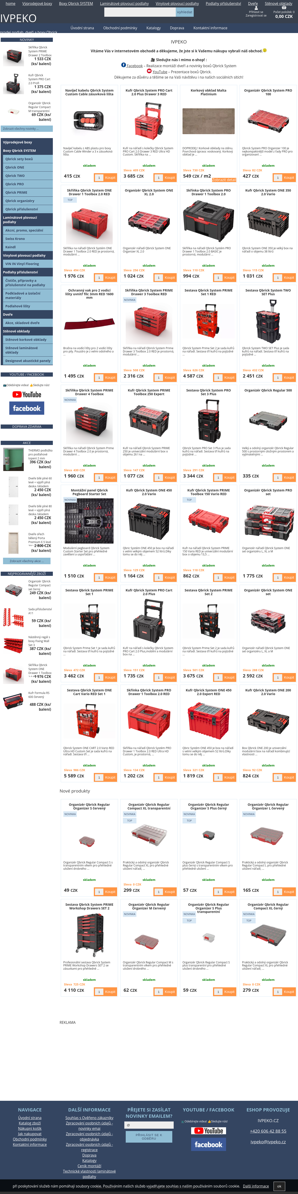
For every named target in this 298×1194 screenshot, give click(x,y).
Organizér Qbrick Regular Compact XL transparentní (149, 806)
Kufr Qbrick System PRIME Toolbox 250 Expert (149, 392)
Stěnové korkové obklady (26, 339)
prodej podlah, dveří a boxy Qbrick (28, 32)
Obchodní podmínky (120, 28)
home (11, 3)
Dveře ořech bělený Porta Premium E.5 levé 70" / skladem (39, 539)
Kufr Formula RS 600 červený (38, 695)
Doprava (177, 28)
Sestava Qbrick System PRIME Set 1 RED (209, 292)
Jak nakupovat (29, 1133)
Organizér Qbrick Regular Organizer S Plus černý (208, 806)
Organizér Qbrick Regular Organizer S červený (89, 806)
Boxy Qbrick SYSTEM (76, 3)
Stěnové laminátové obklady (21, 350)
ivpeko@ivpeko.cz (268, 1141)
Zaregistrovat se (256, 15)
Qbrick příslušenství (21, 209)
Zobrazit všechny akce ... (27, 561)
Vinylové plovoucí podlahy (177, 3)
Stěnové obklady (16, 331)
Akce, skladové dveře (22, 323)
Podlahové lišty (17, 306)
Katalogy (153, 28)
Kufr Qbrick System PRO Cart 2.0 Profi (39, 79)
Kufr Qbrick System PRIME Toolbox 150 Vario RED (208, 492)
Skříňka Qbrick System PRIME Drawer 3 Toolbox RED (149, 292)
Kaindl (10, 247)
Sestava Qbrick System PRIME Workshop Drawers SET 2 (89, 906)
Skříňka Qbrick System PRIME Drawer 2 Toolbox (39, 51)
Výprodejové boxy (37, 3)
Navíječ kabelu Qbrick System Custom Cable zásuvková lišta (89, 92)
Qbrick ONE (14, 167)
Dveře (8, 314)
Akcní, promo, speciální (24, 230)
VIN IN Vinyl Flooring (22, 264)
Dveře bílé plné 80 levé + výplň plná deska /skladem (40, 510)
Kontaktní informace (210, 28)
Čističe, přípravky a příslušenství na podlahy (25, 282)
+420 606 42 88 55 (268, 1131)
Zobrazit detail (224, 180)
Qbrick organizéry (19, 201)
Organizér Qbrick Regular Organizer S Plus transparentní (208, 908)
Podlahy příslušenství (223, 3)
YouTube (159, 72)
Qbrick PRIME (16, 192)
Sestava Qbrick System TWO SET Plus (268, 292)
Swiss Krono (15, 238)
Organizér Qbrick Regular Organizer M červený (149, 906)
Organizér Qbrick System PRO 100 (268, 92)
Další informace (256, 1186)
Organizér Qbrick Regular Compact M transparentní (39, 107)
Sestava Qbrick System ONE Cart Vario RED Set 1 (89, 692)
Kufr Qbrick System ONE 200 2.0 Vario (268, 692)
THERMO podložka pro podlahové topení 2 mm (40, 454)
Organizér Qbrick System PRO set (268, 492)
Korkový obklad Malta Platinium (208, 92)
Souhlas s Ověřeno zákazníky (89, 1117)
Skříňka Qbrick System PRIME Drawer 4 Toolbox (89, 392)
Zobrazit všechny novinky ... (21, 129)
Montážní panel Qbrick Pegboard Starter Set (89, 492)
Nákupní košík (30, 1128)
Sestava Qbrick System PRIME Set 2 (209, 592)
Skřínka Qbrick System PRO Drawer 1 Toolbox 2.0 (208, 192)
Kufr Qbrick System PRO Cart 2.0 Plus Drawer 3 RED (148, 92)
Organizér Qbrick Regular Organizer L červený (268, 806)
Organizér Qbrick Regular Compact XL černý (268, 906)
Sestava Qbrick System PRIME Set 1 (89, 592)
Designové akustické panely (28, 360)
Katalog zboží (30, 1123)
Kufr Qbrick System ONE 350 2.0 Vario (268, 192)
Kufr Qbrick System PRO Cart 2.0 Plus (148, 592)
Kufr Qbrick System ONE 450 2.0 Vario (149, 492)
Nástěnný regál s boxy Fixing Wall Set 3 (39, 641)
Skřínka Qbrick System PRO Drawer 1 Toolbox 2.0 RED (149, 692)
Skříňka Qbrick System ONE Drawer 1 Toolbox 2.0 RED (89, 192)
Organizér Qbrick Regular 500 (268, 390)
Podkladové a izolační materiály (22, 295)
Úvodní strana (29, 1117)
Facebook (132, 65)
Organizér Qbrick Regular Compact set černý (39, 585)
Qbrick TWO (15, 175)
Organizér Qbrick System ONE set (268, 592)
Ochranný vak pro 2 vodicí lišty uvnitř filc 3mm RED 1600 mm (89, 294)
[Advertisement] (179, 1061)
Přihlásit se (256, 12)
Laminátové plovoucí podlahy (124, 3)
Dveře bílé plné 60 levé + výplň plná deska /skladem (40, 482)
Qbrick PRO (14, 184)
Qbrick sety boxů (19, 159)
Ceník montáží (89, 1166)
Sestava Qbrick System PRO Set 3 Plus (208, 392)
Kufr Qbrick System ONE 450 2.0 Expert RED (208, 692)
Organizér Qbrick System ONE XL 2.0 (149, 192)
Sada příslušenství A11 (40, 611)
